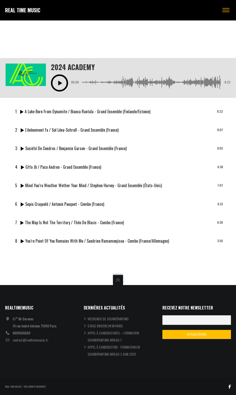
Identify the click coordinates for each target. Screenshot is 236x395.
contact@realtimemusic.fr (30, 340)
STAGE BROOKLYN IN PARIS (105, 325)
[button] (59, 83)
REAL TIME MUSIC (22, 10)
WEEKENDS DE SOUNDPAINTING (108, 318)
